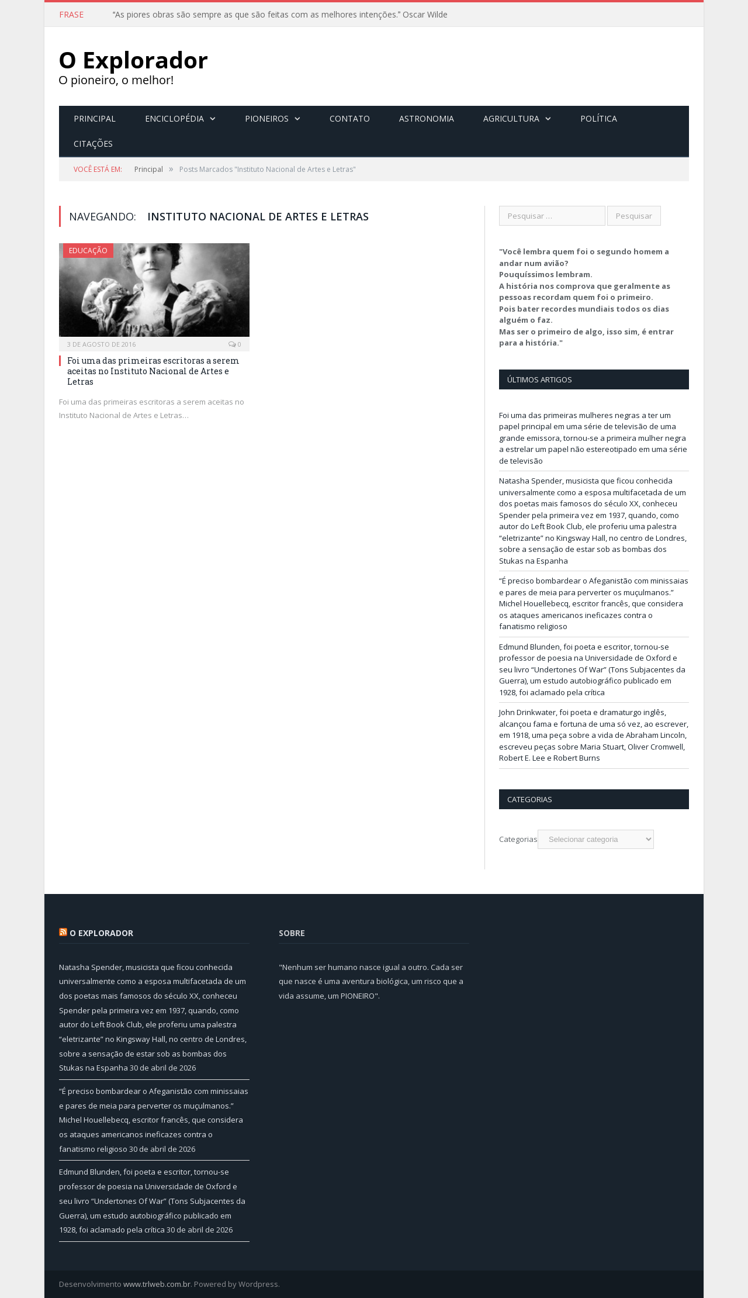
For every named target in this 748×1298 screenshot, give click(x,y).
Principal (95, 118)
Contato (350, 118)
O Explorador (101, 932)
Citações (93, 143)
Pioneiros (267, 118)
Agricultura (511, 118)
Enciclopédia (174, 118)
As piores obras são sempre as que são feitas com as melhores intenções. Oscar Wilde (280, 14)
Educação (88, 251)
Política (598, 118)
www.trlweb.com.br (157, 1284)
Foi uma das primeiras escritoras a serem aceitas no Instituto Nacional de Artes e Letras (153, 371)
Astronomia (426, 118)
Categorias (518, 839)
